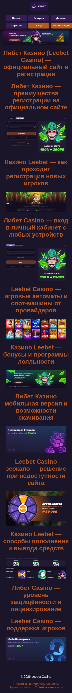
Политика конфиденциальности (36, 684)
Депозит (61, 18)
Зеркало (16, 25)
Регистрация (61, 25)
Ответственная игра (49, 687)
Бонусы (39, 18)
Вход (39, 25)
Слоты (16, 18)
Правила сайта (19, 687)
